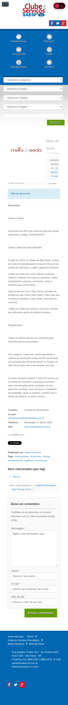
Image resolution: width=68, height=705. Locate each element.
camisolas (41, 460)
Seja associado (19, 66)
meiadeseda (22, 456)
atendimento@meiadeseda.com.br (26, 418)
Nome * (15, 570)
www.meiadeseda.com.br (37, 426)
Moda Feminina (32, 452)
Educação (49, 41)
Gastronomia (18, 54)
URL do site (17, 596)
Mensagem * (18, 528)
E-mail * (15, 583)
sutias (47, 456)
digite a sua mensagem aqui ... (34, 548)
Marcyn (16, 476)
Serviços (49, 66)
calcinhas (36, 456)
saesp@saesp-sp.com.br (25, 663)
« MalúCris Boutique (45, 485)
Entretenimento (19, 41)
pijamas (30, 460)
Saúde (49, 54)
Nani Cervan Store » (22, 489)
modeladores (16, 460)
